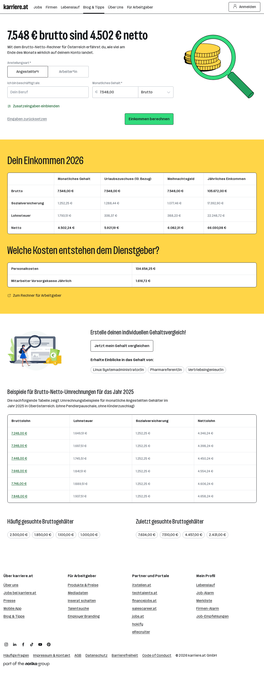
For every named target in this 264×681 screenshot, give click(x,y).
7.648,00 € (19, 471)
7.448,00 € (19, 458)
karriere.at (197, 655)
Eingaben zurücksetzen (27, 119)
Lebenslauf (205, 585)
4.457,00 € (193, 535)
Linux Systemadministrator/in (118, 370)
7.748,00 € (19, 484)
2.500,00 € (19, 535)
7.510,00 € (170, 535)
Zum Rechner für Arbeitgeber (34, 295)
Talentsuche (78, 608)
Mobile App (12, 608)
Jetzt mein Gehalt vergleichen (121, 346)
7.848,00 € (19, 496)
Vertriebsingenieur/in (206, 370)
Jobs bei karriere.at (19, 593)
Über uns (10, 585)
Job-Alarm (205, 593)
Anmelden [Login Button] (244, 7)
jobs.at (138, 616)
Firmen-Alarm (207, 608)
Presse (9, 600)
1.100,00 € (66, 535)
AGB (77, 655)
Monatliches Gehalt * (107, 83)
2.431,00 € (217, 535)
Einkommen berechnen (149, 119)
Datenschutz (96, 655)
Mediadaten (78, 593)
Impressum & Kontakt (51, 655)
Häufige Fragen (16, 655)
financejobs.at (144, 600)
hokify (137, 624)
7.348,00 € (19, 446)
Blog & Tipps (14, 616)
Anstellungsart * (19, 63)
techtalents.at (144, 593)
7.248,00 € (19, 433)
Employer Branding (84, 616)
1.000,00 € (89, 535)
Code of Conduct (156, 655)
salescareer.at (144, 608)
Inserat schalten (82, 600)
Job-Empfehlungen (212, 616)
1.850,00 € (42, 535)
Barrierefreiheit (125, 655)
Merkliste (204, 600)
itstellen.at (141, 585)
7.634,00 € (146, 535)
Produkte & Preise (83, 585)
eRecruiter (141, 632)
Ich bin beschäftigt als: (23, 83)
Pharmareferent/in (166, 370)
